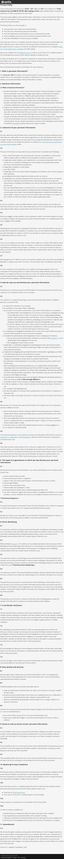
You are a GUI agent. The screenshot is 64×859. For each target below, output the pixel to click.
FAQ (19, 857)
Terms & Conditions (6, 857)
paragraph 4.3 (26, 437)
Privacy (14, 857)
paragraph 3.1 (54, 338)
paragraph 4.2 (14, 437)
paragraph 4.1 (4, 437)
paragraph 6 (17, 123)
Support (23, 857)
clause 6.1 (15, 544)
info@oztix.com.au (24, 53)
